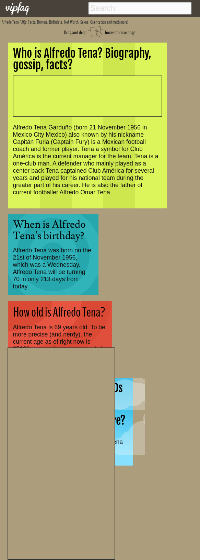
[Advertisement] (61, 453)
